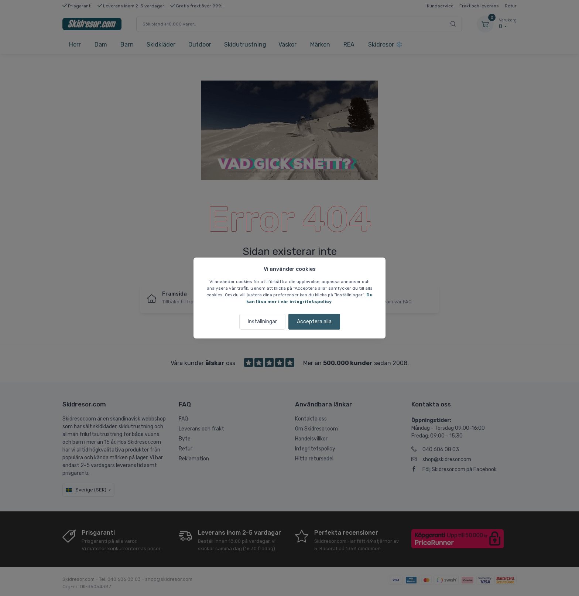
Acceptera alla (314, 322)
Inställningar (262, 322)
